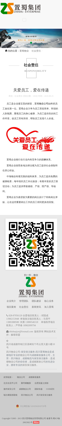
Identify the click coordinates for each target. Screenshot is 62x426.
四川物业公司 (13, 352)
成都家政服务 (35, 377)
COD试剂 (50, 389)
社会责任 (23, 307)
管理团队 (23, 301)
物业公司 (43, 103)
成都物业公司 (25, 389)
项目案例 (11, 307)
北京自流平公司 (10, 383)
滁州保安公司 (9, 389)
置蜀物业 (24, 51)
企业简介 (11, 301)
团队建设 (36, 301)
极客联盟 (15, 335)
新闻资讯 (36, 307)
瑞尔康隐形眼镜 (10, 395)
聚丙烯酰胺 (26, 383)
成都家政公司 (39, 361)
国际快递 (38, 389)
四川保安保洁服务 (44, 395)
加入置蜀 (49, 307)
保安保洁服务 (29, 365)
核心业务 (49, 301)
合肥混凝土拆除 (41, 383)
